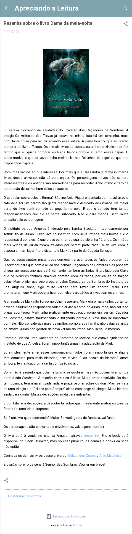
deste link (91, 436)
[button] (125, 24)
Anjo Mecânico (110, 456)
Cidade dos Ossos (82, 456)
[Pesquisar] (125, 9)
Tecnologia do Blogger (66, 516)
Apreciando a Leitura (47, 8)
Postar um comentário (25, 496)
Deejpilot (77, 525)
